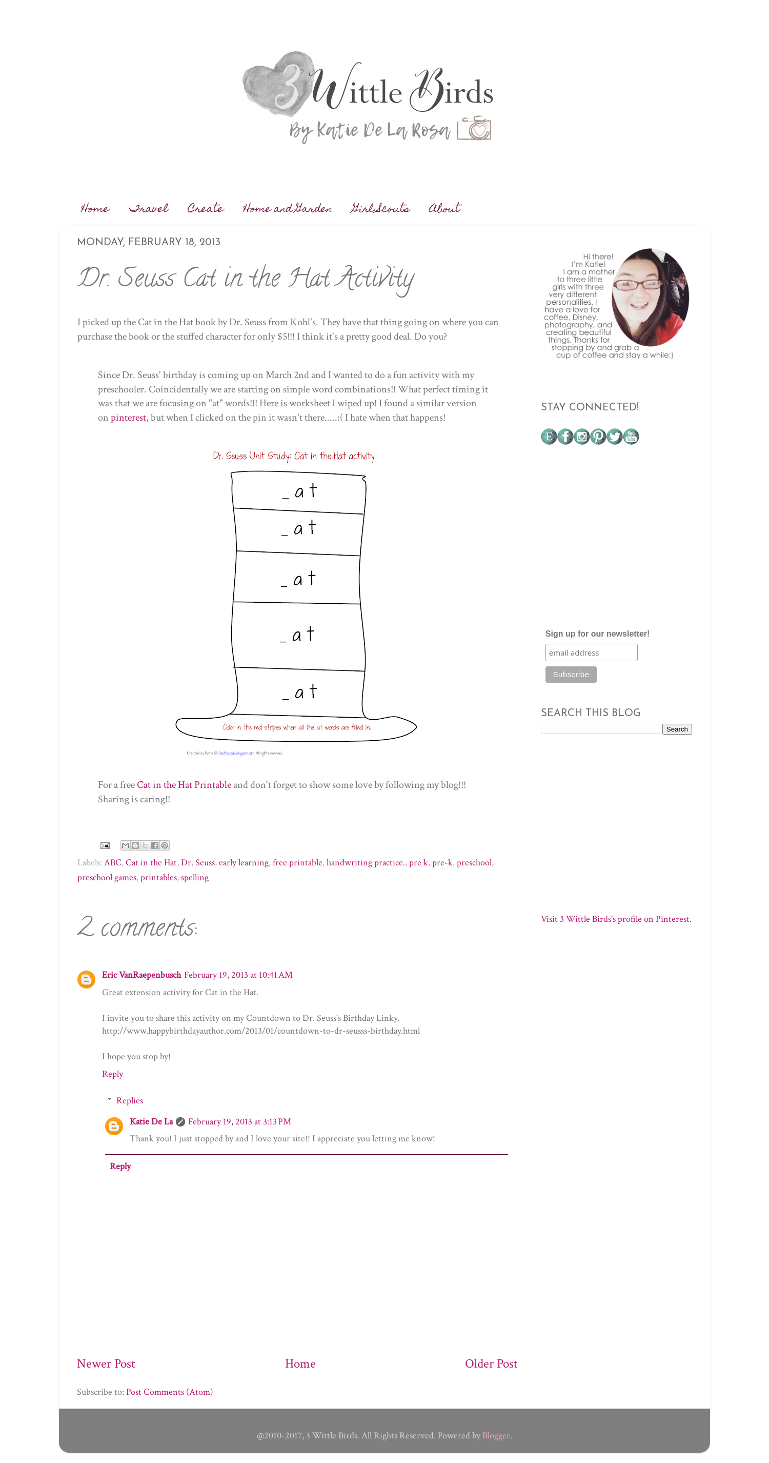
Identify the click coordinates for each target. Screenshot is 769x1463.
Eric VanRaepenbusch (141, 975)
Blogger (496, 1435)
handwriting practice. (366, 862)
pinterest (128, 417)
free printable (297, 862)
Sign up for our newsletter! (597, 633)
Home (95, 210)
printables (158, 877)
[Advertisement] (618, 541)
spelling (195, 877)
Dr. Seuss (198, 862)
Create (206, 210)
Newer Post (106, 1363)
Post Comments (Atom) (169, 1392)
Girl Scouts (381, 210)
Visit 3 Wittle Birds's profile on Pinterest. (616, 919)
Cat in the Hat (151, 862)
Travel (148, 210)
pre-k (442, 862)
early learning (244, 862)
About (445, 210)
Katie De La (151, 1122)
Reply (112, 1074)
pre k (418, 862)
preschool (474, 862)
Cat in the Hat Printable (184, 785)
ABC (113, 862)
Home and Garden (288, 210)
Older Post (491, 1363)
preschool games (106, 877)
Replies (129, 1100)
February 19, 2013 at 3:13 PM (239, 1122)
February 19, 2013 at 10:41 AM (238, 975)
